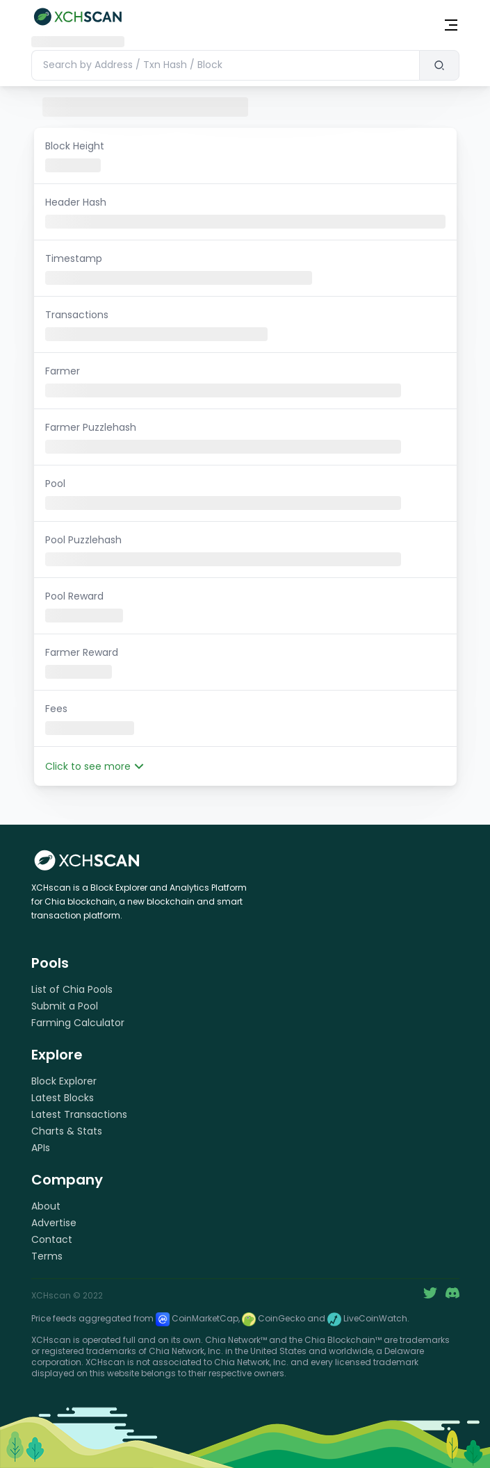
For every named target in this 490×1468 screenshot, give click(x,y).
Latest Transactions (79, 1114)
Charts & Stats (66, 1131)
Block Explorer (64, 1081)
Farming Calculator (77, 1023)
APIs (40, 1148)
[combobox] (225, 65)
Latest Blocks (62, 1098)
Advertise (53, 1223)
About (45, 1206)
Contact (51, 1239)
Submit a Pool (64, 1006)
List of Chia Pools (72, 989)
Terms (47, 1256)
